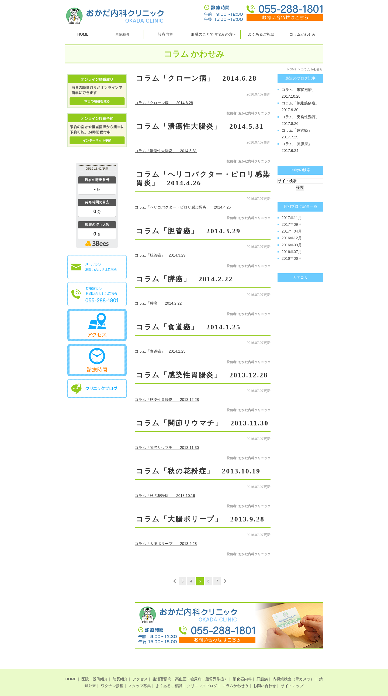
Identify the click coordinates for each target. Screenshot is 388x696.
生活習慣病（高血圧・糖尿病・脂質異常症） (190, 670)
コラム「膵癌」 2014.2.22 (184, 279)
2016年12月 (292, 238)
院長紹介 (120, 670)
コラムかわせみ (302, 34)
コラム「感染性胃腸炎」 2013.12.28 (202, 375)
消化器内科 (242, 670)
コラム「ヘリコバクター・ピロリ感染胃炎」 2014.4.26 (183, 207)
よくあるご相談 (261, 34)
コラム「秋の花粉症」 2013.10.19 (198, 471)
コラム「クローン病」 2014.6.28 (196, 78)
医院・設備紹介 (94, 670)
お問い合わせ (264, 676)
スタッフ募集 (139, 676)
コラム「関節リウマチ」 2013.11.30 (202, 423)
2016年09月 (292, 245)
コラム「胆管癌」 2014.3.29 (188, 231)
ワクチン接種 (112, 676)
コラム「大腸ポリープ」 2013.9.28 (200, 519)
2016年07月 (292, 252)
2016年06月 (292, 258)
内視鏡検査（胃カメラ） (293, 670)
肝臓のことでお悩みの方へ (213, 34)
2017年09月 (292, 224)
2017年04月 (292, 231)
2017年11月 (292, 218)
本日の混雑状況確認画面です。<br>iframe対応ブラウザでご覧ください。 (97, 206)
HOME (83, 34)
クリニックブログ (202, 676)
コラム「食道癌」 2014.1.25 (188, 327)
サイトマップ (292, 676)
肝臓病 (262, 670)
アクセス (140, 670)
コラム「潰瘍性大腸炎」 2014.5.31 (200, 126)
